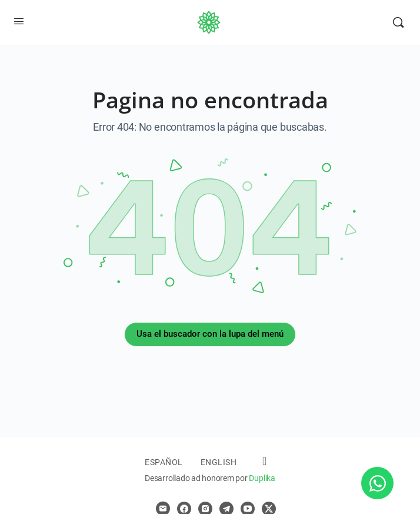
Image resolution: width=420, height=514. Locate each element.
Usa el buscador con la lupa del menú (210, 334)
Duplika (262, 478)
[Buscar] (398, 22)
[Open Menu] (19, 21)
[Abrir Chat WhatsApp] (377, 483)
